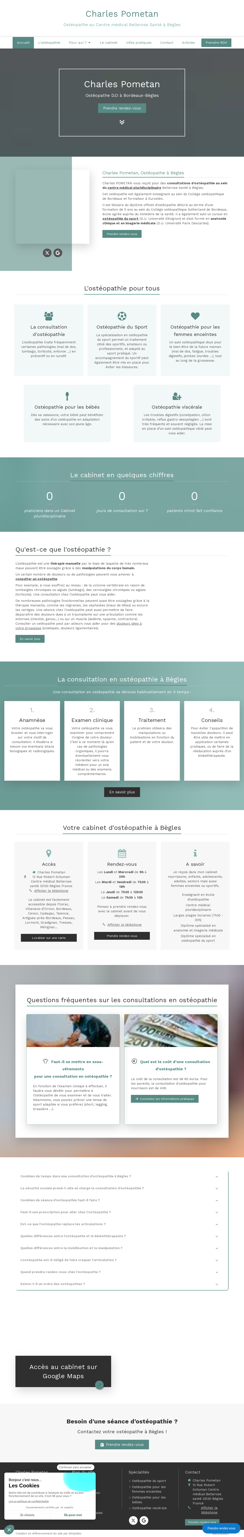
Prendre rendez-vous (221, 1528)
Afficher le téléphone (51, 891)
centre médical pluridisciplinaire (134, 188)
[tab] (121, 1176)
